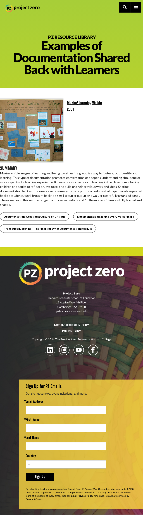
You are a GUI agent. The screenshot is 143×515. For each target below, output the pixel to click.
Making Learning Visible (84, 103)
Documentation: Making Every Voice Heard (105, 216)
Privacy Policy (71, 330)
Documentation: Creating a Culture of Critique (34, 216)
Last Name (32, 438)
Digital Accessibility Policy (71, 324)
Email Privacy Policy (82, 496)
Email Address (35, 402)
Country (31, 456)
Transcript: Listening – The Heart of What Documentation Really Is (48, 228)
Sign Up (40, 477)
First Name (33, 420)
